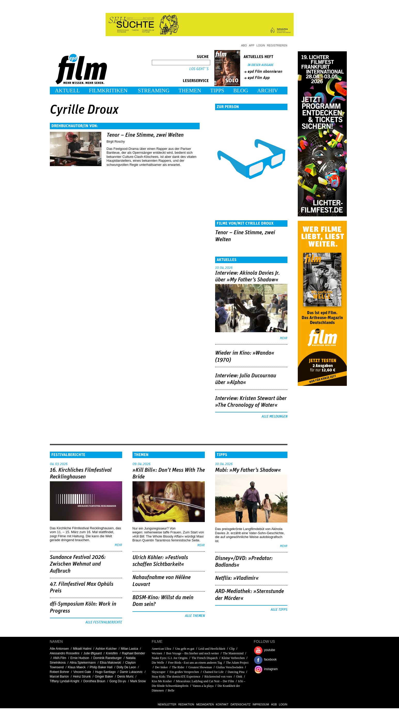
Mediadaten (205, 704)
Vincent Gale (82, 672)
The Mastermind (233, 653)
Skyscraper (159, 672)
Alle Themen (195, 616)
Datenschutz (241, 704)
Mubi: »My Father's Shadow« (248, 470)
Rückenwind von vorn (218, 676)
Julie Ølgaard (92, 653)
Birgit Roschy (116, 141)
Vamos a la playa (203, 686)
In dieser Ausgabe (260, 65)
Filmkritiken (108, 90)
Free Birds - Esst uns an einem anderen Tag (195, 662)
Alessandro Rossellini (65, 653)
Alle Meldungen (274, 416)
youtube (269, 650)
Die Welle (158, 662)
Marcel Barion (59, 676)
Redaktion (186, 704)
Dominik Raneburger (107, 658)
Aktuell (67, 90)
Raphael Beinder (133, 653)
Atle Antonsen (59, 648)
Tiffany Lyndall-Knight (64, 681)
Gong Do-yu (117, 681)
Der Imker (161, 667)
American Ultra (161, 648)
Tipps (217, 90)
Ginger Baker (104, 676)
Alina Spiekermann (83, 662)
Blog (240, 90)
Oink (239, 676)
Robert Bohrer (59, 672)
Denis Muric (125, 676)
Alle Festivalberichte (103, 622)
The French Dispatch (205, 658)
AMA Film (59, 658)
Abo (244, 45)
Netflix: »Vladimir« (237, 578)
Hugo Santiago (105, 672)
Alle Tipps (279, 610)
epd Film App (259, 78)
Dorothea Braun (94, 681)
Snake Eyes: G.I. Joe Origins (170, 658)
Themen (189, 90)
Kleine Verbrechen (233, 658)
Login (260, 45)
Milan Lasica (129, 648)
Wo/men (157, 653)
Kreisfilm (112, 653)
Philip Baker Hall (101, 667)
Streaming (154, 90)
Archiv (267, 90)
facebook (270, 659)
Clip (232, 648)
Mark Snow (138, 681)
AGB (274, 704)
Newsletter (167, 704)
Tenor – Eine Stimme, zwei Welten (145, 135)
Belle (171, 690)
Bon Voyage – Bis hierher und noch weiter (193, 653)
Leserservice (196, 81)
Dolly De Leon (126, 667)
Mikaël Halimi (82, 648)
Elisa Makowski (110, 662)
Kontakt (222, 704)
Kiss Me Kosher (162, 681)
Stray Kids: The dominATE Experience (176, 676)
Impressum (261, 704)
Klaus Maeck (77, 667)
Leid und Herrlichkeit (211, 648)
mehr (283, 338)
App (251, 45)
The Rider (178, 667)
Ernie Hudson (80, 658)
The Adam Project (237, 662)
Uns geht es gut (184, 648)
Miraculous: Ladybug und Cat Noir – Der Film (205, 681)
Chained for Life (213, 672)
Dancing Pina (236, 672)
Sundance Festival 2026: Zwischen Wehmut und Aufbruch (78, 564)
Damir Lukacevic (131, 672)
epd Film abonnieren (265, 71)
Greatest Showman (200, 667)
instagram (271, 669)
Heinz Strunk (82, 676)
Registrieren (277, 45)
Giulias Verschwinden (229, 667)
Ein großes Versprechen (184, 672)
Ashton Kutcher (106, 648)
